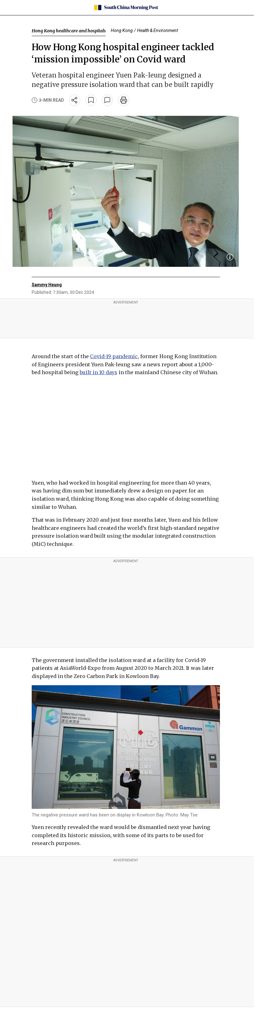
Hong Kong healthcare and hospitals (69, 31)
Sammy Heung (47, 284)
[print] (123, 100)
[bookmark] (91, 100)
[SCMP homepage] (125, 7)
